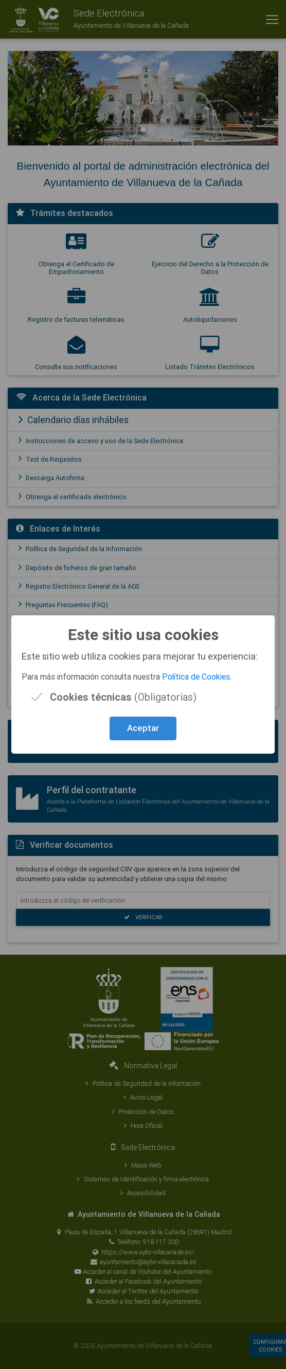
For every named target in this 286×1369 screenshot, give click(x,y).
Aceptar (143, 728)
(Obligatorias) (123, 696)
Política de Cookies (196, 676)
